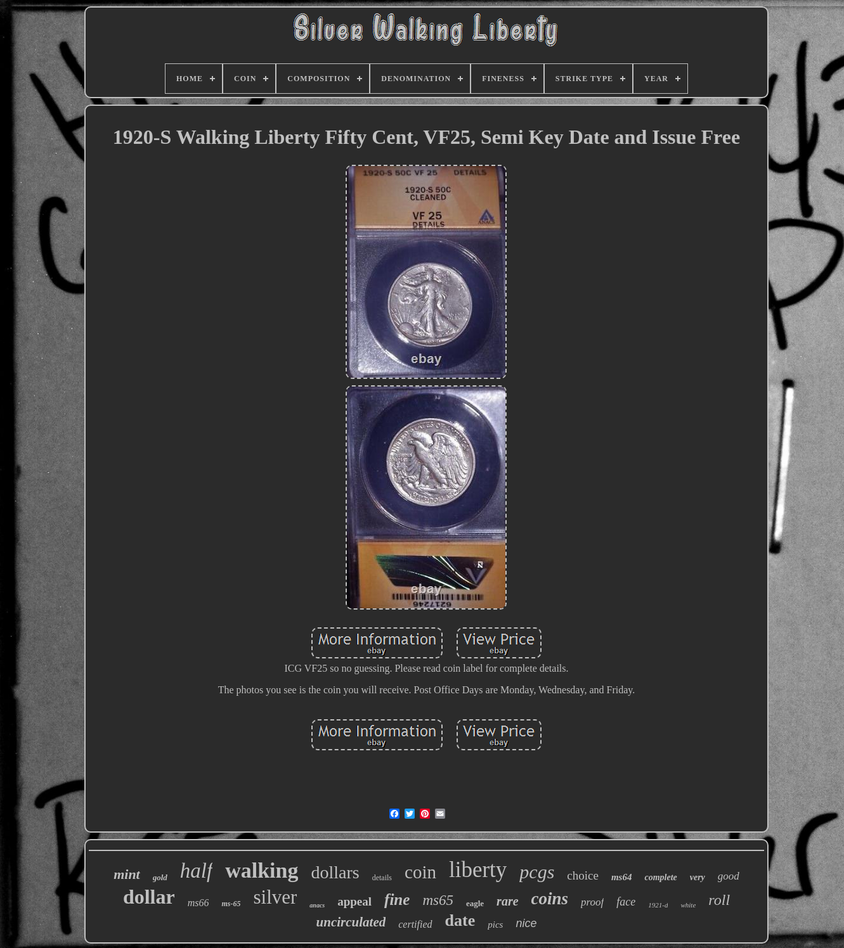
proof (592, 902)
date (460, 920)
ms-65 (230, 903)
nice (526, 923)
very (697, 877)
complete (660, 877)
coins (550, 898)
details (382, 877)
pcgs (536, 871)
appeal (354, 901)
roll (719, 900)
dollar (149, 896)
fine (397, 899)
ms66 (198, 902)
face (625, 901)
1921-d (658, 905)
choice (583, 875)
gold (160, 877)
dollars (335, 872)
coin (420, 872)
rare (507, 901)
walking (261, 870)
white (688, 905)
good (728, 876)
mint (127, 874)
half (196, 870)
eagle (475, 903)
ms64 (621, 877)
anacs (317, 905)
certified (415, 924)
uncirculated (351, 922)
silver (275, 897)
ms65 (437, 900)
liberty (478, 869)
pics (495, 924)
